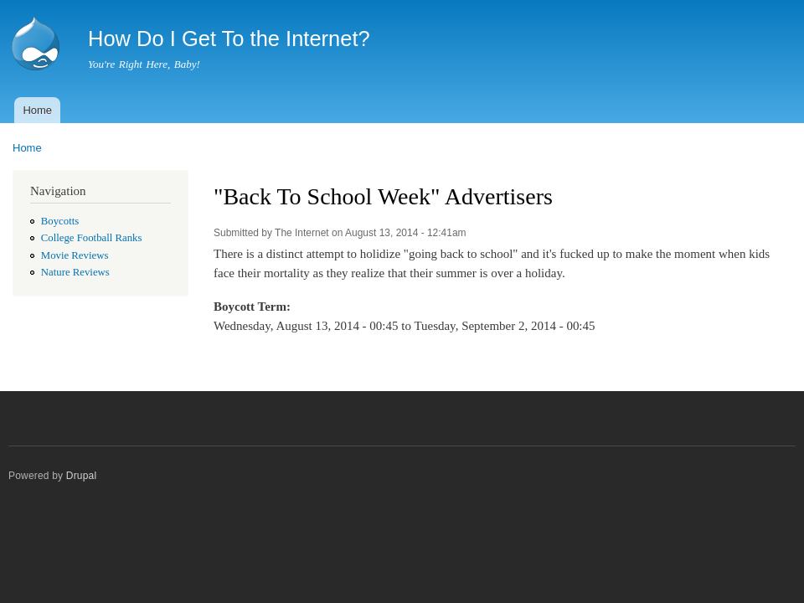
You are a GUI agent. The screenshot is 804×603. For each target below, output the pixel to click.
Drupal (81, 476)
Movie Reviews (75, 255)
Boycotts (60, 221)
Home (37, 110)
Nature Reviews (75, 272)
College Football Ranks (91, 238)
